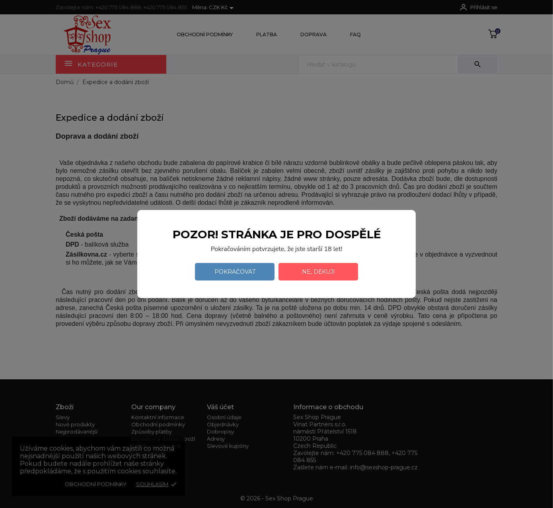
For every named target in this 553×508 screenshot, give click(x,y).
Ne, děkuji (318, 271)
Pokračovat (234, 271)
